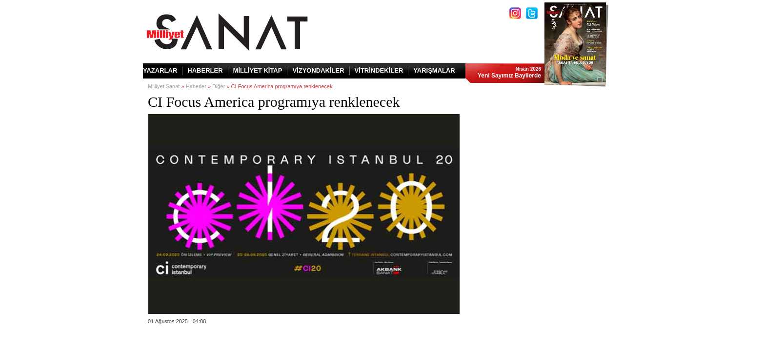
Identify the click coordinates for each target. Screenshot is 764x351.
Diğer (218, 86)
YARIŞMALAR (434, 70)
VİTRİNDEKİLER (379, 70)
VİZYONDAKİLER (318, 70)
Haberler (196, 86)
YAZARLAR (160, 70)
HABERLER (204, 70)
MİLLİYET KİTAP (257, 70)
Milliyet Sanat (164, 86)
